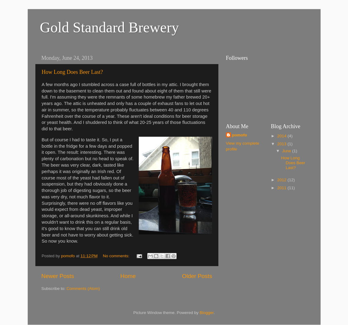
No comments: (117, 256)
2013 (282, 144)
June (287, 151)
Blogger (207, 312)
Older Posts (197, 276)
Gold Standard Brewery (109, 27)
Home (128, 276)
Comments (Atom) (83, 288)
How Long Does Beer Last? (72, 72)
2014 (282, 136)
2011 (282, 188)
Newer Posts (57, 276)
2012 (282, 180)
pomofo (239, 135)
